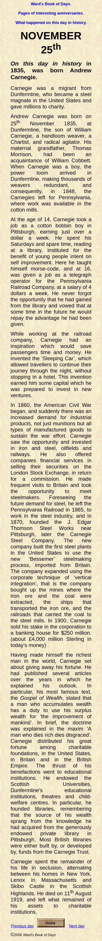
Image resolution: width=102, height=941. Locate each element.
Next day (77, 926)
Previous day (22, 926)
